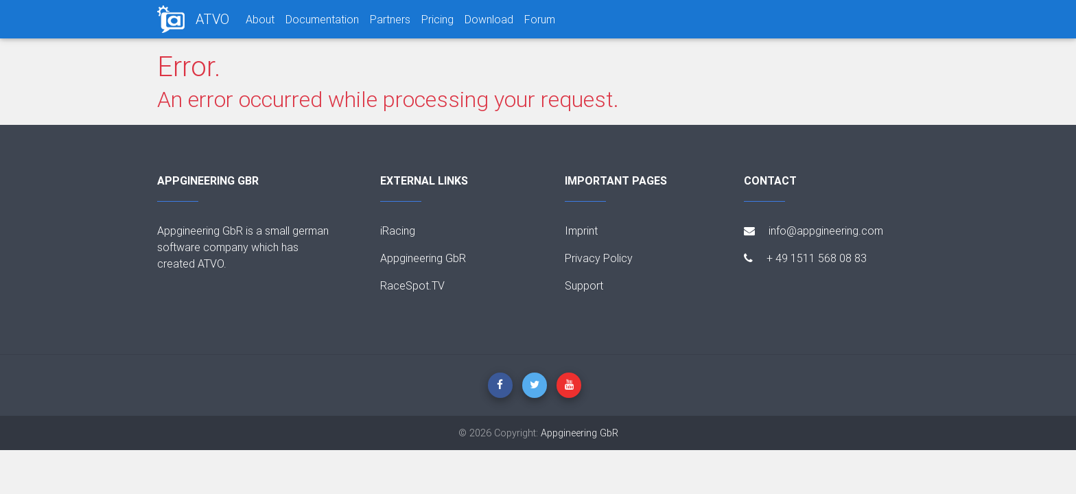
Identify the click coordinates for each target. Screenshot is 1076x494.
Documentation (322, 19)
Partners (390, 19)
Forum (539, 19)
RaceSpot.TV (412, 285)
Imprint (581, 230)
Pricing (437, 19)
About (260, 19)
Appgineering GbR (423, 258)
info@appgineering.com (813, 230)
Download (489, 19)
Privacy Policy (599, 258)
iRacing (397, 230)
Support (584, 285)
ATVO (212, 18)
